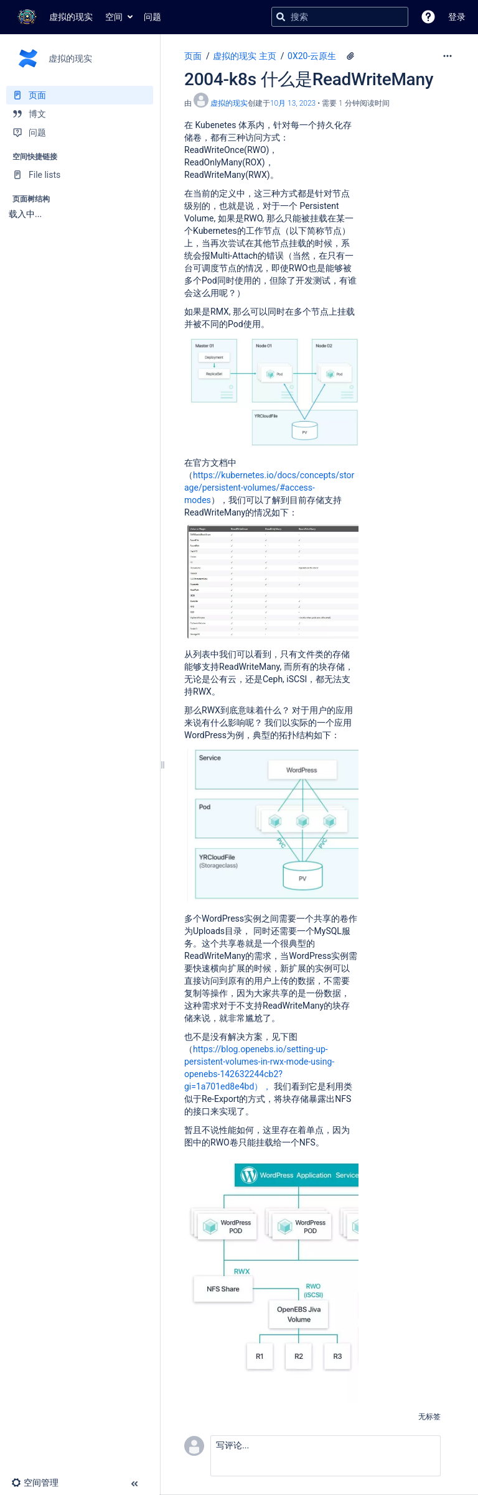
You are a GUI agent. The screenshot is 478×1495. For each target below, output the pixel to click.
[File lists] (79, 174)
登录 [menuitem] (457, 17)
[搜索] (281, 17)
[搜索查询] (339, 17)
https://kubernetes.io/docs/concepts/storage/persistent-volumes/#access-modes (269, 487)
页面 (193, 56)
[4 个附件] (350, 56)
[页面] (79, 95)
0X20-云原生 (312, 56)
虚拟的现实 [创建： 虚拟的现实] (229, 103)
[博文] (79, 113)
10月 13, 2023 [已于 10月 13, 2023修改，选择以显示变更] (293, 103)
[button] (428, 17)
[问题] (79, 132)
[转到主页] (52, 17)
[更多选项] (447, 56)
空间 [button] (114, 17)
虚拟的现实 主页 (244, 56)
